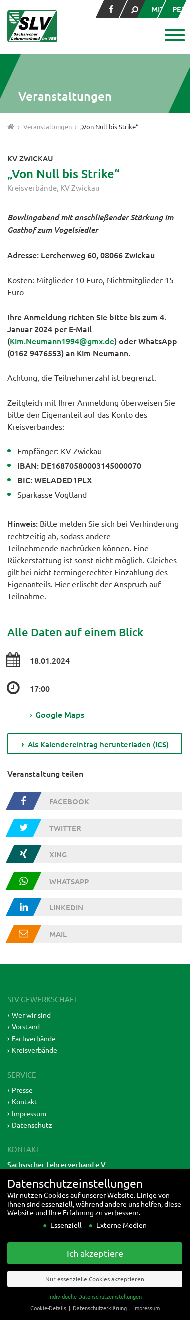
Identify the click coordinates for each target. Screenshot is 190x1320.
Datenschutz (32, 1124)
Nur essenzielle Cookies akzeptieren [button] (95, 1291)
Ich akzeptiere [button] (95, 1265)
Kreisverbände (32, 187)
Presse (22, 1089)
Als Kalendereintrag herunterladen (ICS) (98, 744)
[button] (173, 36)
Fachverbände (34, 1038)
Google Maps (57, 714)
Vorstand (26, 1026)
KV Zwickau (80, 187)
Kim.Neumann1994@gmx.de (62, 340)
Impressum (29, 1113)
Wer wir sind (31, 1014)
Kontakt (25, 1101)
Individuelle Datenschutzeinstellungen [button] (95, 1308)
